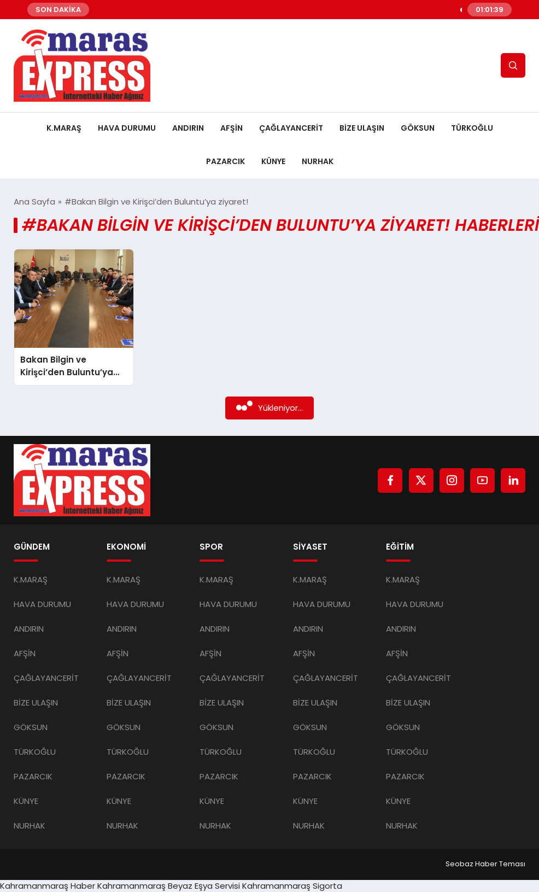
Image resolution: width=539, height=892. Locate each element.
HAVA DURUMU (127, 128)
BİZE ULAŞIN (361, 128)
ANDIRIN (188, 128)
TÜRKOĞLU (472, 128)
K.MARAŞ (63, 128)
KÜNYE (273, 161)
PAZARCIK (225, 161)
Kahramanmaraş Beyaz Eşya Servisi (168, 885)
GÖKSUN (418, 128)
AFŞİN (231, 128)
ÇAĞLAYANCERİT (291, 128)
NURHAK (317, 161)
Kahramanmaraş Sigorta (292, 885)
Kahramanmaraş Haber (47, 885)
